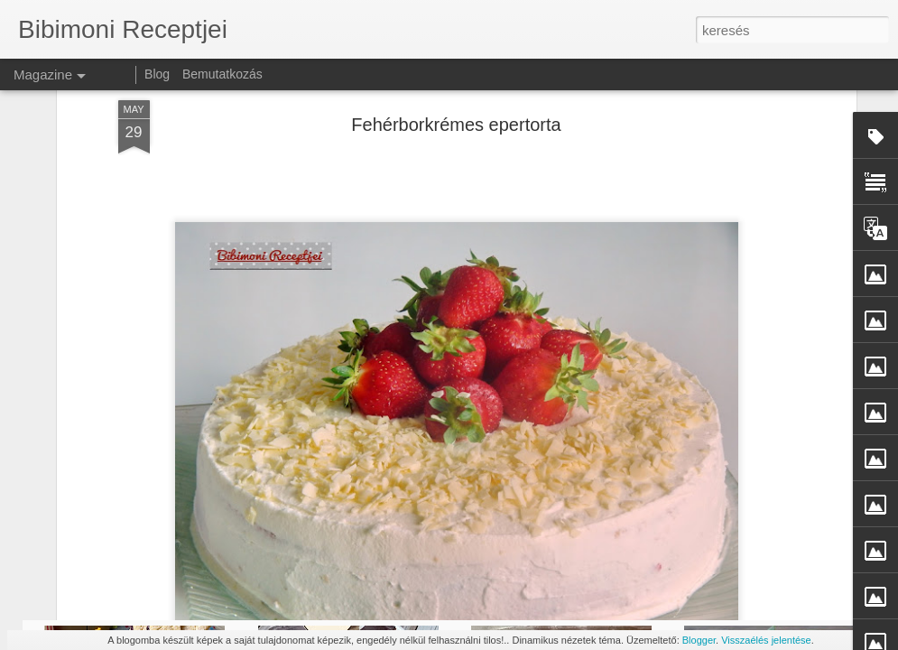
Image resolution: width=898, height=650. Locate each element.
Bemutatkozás (222, 74)
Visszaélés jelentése (765, 640)
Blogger (699, 640)
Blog (157, 74)
